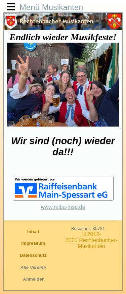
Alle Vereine (33, 267)
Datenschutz (34, 255)
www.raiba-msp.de (63, 207)
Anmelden (33, 279)
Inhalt (33, 231)
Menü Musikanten (51, 7)
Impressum (33, 243)
